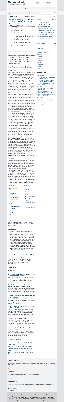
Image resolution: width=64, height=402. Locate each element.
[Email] (24, 45)
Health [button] (13, 12)
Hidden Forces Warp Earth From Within (46, 40)
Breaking (39, 19)
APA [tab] (27, 254)
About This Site (14, 394)
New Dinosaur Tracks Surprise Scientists (46, 28)
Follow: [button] (37, 2)
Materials (10, 222)
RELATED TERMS (27, 185)
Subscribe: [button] (48, 2)
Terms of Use (50, 394)
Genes (39, 50)
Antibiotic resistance (30, 202)
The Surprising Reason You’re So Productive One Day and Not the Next (45, 92)
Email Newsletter (13, 366)
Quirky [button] (35, 12)
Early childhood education (28, 189)
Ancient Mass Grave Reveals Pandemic (46, 32)
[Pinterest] (20, 45)
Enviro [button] (24, 12)
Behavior (39, 58)
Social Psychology (14, 214)
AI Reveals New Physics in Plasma (45, 34)
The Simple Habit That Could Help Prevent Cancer (20, 346)
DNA (26, 205)
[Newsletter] (54, 3)
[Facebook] (15, 45)
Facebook (12, 376)
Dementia (40, 60)
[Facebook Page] (41, 3)
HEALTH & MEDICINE (41, 46)
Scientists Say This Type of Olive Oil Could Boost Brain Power (46, 89)
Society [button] (30, 12)
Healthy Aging (40, 48)
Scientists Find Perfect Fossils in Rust (45, 26)
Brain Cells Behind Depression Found (45, 38)
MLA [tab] (23, 254)
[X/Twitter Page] (43, 3)
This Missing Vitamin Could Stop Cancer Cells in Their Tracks (46, 84)
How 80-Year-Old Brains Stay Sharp (45, 36)
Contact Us (12, 390)
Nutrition (39, 66)
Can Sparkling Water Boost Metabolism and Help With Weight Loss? (47, 107)
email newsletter (38, 8)
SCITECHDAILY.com (17, 339)
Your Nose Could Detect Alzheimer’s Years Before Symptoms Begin (46, 95)
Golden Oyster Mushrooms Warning (45, 24)
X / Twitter (12, 378)
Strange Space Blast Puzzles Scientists (46, 22)
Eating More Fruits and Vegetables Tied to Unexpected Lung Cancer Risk (46, 104)
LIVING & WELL (40, 62)
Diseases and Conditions (13, 200)
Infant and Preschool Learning (15, 211)
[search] (54, 13)
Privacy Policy (36, 394)
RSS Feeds (12, 368)
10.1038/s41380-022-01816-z (19, 249)
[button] (49, 17)
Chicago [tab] (32, 254)
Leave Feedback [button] (13, 388)
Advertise (29, 394)
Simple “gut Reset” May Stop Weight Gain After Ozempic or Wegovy (46, 78)
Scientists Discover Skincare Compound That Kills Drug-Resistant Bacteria (46, 81)
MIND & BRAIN (39, 54)
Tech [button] (18, 12)
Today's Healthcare (14, 191)
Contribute (24, 394)
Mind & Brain (12, 203)
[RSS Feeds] (52, 3)
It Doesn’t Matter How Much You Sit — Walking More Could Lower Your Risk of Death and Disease (46, 100)
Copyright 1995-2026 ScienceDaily (16, 396)
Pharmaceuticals (14, 197)
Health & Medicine (13, 188)
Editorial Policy (43, 394)
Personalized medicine (28, 199)
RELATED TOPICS (12, 185)
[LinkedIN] (22, 45)
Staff (20, 394)
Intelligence (40, 56)
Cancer (27, 194)
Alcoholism (27, 192)
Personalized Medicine (13, 194)
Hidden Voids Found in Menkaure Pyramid (46, 30)
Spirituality (12, 208)
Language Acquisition (15, 206)
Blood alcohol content (30, 196)
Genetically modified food (30, 208)
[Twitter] (17, 45)
